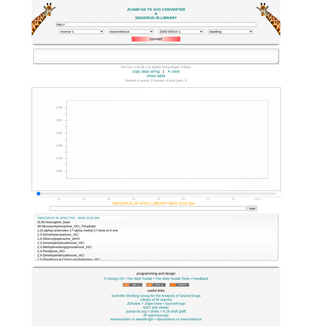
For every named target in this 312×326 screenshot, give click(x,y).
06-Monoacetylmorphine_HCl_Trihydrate (156, 226)
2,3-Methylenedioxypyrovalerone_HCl (156, 247)
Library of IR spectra (156, 300)
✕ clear (173, 71)
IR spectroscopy (155, 315)
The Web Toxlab (139, 279)
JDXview (133, 303)
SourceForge (175, 303)
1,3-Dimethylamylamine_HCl (156, 235)
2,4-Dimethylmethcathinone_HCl (156, 255)
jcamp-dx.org (136, 311)
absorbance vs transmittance (179, 319)
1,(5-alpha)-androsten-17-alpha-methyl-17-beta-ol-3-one (156, 231)
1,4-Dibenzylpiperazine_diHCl (156, 239)
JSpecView (153, 303)
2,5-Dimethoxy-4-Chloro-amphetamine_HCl (156, 260)
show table (156, 76)
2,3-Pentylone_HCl (156, 251)
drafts (154, 311)
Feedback (200, 279)
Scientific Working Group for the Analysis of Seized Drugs (156, 296)
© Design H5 (114, 279)
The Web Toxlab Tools (172, 279)
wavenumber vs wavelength (132, 319)
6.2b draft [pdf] (174, 311)
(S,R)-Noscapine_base (156, 222)
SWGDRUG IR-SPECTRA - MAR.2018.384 (156, 218)
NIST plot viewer (156, 307)
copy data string (146, 71)
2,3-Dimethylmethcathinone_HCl (156, 243)
